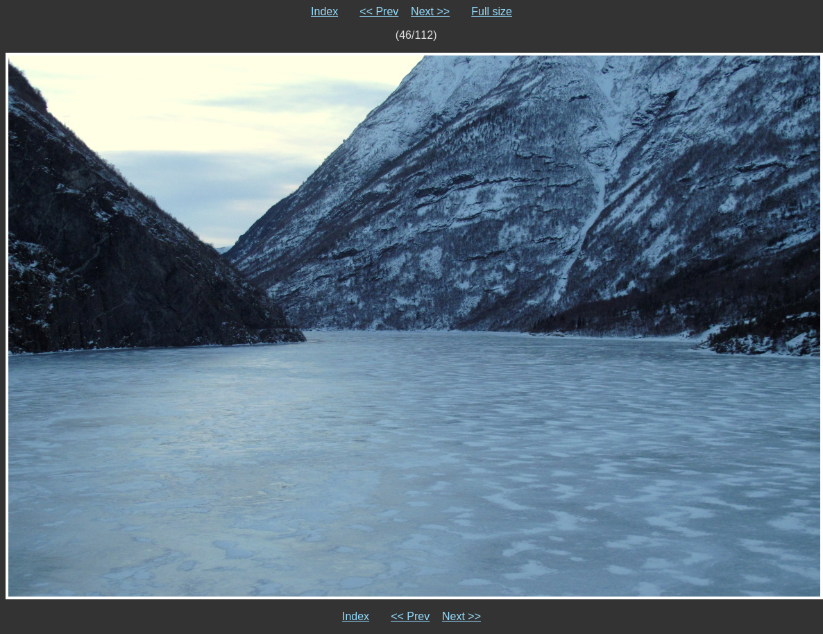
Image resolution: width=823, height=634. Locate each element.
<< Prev (378, 11)
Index (324, 11)
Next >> (430, 11)
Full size (491, 11)
